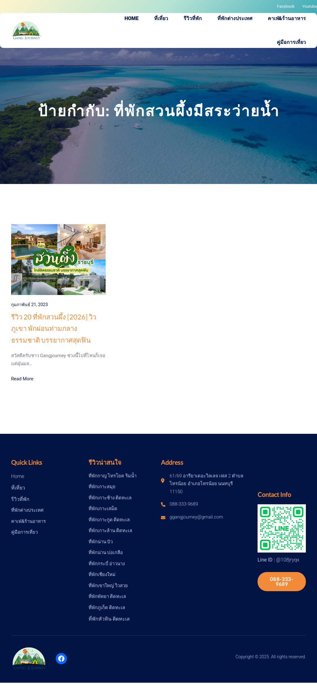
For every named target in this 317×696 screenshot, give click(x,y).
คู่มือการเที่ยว (24, 532)
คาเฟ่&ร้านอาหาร (28, 521)
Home (17, 476)
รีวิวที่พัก (20, 499)
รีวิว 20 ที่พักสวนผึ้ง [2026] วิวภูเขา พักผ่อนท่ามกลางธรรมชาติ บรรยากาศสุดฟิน (53, 328)
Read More (22, 379)
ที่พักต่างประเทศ (27, 510)
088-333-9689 (281, 581)
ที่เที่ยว (18, 488)
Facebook (285, 6)
